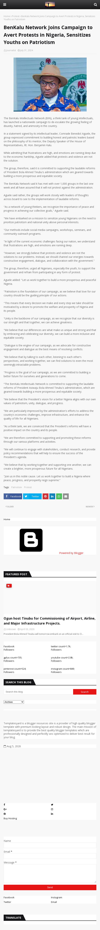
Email (54, 902)
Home (7, 16)
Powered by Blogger (43, 553)
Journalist (11, 50)
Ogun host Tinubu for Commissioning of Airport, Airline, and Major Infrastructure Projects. (49, 620)
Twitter (7, 902)
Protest (15, 16)
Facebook (9, 897)
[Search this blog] (38, 692)
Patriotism (16, 487)
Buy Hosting (10, 818)
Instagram (56, 897)
